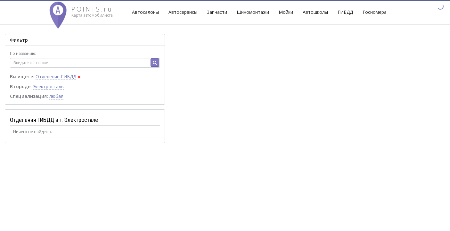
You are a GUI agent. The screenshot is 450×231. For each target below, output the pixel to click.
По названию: (23, 53)
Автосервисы (182, 12)
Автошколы (315, 12)
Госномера (375, 12)
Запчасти (217, 12)
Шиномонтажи (253, 12)
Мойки (286, 12)
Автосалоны (145, 12)
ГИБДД (345, 12)
